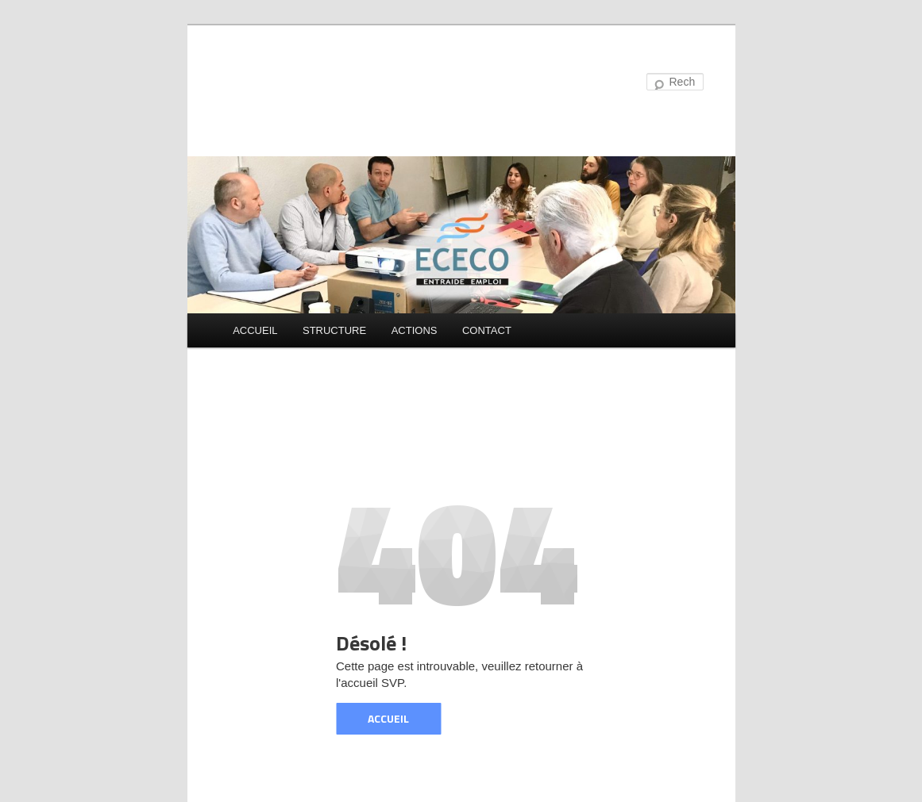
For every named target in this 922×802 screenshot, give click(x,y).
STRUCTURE (334, 330)
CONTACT (486, 330)
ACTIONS (415, 330)
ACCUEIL (255, 330)
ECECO (271, 83)
